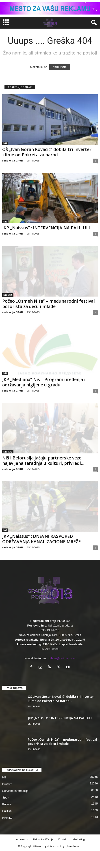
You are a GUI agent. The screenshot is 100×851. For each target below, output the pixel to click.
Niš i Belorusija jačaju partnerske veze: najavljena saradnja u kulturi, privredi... (43, 460)
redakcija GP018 (12, 160)
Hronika (7, 817)
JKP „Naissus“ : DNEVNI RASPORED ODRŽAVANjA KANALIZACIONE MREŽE (41, 539)
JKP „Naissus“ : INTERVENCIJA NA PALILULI (46, 228)
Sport (5, 797)
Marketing (79, 839)
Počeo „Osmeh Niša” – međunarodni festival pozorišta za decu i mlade (48, 303)
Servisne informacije (15, 790)
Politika (7, 811)
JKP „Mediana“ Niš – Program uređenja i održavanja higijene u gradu (43, 382)
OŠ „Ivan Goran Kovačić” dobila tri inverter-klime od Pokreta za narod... (47, 152)
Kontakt (62, 839)
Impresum (21, 839)
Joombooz (73, 846)
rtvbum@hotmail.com (62, 658)
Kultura (6, 804)
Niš (5, 143)
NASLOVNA (60, 67)
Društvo (7, 294)
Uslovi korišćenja (43, 839)
